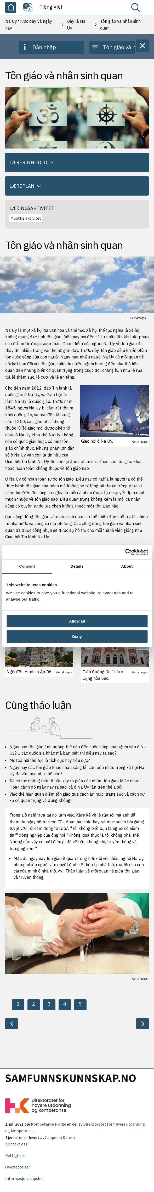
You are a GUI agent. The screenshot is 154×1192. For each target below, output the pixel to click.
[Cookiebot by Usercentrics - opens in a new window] (125, 552)
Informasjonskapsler (24, 1178)
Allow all (77, 621)
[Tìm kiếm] (136, 8)
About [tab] (127, 566)
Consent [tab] (27, 566)
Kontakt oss (16, 1144)
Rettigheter (16, 1155)
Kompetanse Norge (48, 1124)
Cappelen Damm (60, 1137)
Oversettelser (17, 1167)
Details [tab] (77, 566)
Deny (77, 636)
